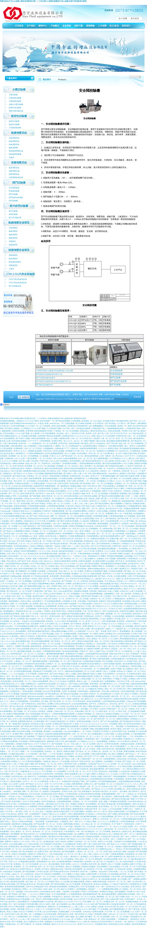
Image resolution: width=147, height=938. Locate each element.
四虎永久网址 (26, 601)
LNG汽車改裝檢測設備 (18, 283)
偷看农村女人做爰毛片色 (122, 831)
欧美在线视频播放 (45, 806)
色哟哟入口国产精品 (128, 473)
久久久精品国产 (32, 754)
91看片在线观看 (26, 606)
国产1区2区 (39, 569)
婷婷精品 (34, 644)
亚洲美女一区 (50, 751)
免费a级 (102, 716)
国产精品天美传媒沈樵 (121, 799)
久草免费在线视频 (65, 478)
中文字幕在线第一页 (88, 669)
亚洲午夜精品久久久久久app (59, 919)
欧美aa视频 (92, 496)
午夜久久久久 (55, 456)
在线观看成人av (131, 854)
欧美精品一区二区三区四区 (86, 842)
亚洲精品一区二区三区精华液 (126, 483)
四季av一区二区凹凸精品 (32, 889)
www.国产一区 (6, 826)
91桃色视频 (74, 609)
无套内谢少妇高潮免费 (73, 869)
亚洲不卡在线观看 (69, 691)
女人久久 (43, 864)
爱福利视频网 (102, 524)
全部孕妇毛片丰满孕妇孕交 (43, 774)
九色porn (136, 619)
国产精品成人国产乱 (8, 619)
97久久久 (77, 902)
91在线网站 (24, 741)
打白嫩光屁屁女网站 (17, 754)
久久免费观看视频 (74, 894)
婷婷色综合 (137, 468)
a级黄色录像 (108, 529)
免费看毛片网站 (45, 626)
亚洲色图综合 (141, 744)
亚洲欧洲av (9, 458)
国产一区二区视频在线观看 (64, 766)
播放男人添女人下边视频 (106, 671)
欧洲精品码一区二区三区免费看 (45, 443)
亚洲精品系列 (74, 887)
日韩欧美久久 (103, 704)
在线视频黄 (61, 771)
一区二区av (138, 551)
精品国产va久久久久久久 (105, 579)
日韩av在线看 (33, 844)
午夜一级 (119, 594)
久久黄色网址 (13, 636)
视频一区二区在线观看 (28, 491)
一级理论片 (9, 646)
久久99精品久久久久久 (86, 741)
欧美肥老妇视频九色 (33, 706)
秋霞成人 (115, 649)
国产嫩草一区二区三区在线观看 (97, 917)
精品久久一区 (17, 874)
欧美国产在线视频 (63, 574)
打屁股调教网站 (93, 536)
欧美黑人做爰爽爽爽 (13, 509)
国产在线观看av (62, 461)
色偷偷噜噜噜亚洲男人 (116, 428)
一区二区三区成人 (62, 857)
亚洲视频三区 (122, 486)
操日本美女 (85, 546)
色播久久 (89, 839)
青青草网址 (107, 679)
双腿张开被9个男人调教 (76, 509)
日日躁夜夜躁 (43, 781)
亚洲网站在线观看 (103, 696)
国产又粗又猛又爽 (18, 859)
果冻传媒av (20, 559)
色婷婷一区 (122, 426)
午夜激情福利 (89, 739)
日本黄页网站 (92, 892)
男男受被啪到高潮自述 (129, 639)
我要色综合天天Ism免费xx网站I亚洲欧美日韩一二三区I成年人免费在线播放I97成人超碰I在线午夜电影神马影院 (43, 1)
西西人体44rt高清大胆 (70, 679)
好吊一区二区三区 (85, 458)
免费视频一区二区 (113, 614)
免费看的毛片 (31, 684)
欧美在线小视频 (120, 852)
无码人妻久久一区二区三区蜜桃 (71, 571)
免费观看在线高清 (54, 534)
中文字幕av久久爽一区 (98, 857)
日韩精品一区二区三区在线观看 (85, 801)
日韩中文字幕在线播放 (137, 576)
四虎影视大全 (50, 769)
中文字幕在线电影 (79, 569)
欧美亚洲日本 (133, 564)
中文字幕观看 (31, 674)
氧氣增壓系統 (14, 144)
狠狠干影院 (21, 501)
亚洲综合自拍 (43, 516)
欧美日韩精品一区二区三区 (109, 806)
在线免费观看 (72, 709)
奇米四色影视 (92, 601)
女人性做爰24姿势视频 (28, 436)
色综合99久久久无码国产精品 (126, 661)
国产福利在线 (55, 852)
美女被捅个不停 (37, 624)
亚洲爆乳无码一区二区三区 (114, 902)
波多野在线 (84, 491)
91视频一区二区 (51, 726)
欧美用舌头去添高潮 (46, 491)
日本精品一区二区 (85, 719)
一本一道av (112, 826)
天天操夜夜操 (6, 476)
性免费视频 (42, 776)
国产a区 (17, 739)
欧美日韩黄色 (6, 746)
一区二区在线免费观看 (35, 751)
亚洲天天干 (95, 476)
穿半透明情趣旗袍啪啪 (107, 781)
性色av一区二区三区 (39, 566)
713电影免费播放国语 (35, 453)
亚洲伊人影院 (12, 569)
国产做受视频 (35, 496)
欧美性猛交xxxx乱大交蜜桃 (120, 924)
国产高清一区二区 (122, 816)
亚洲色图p (59, 774)
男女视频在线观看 (116, 446)
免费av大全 (88, 784)
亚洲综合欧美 (87, 884)
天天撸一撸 (90, 606)
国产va (93, 443)
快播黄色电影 (95, 691)
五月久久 (4, 704)
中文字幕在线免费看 (58, 481)
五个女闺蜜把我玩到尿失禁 (47, 834)
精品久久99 (141, 574)
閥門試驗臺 (19, 182)
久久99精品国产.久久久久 (84, 631)
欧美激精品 (80, 796)
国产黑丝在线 (8, 819)
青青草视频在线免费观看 (69, 726)
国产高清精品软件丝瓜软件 (130, 721)
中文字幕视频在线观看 (12, 879)
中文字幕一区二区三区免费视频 (117, 912)
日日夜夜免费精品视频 (23, 671)
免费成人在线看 (97, 907)
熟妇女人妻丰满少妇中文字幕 (110, 509)
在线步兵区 (35, 919)
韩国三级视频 (51, 829)
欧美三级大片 (113, 631)
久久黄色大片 (36, 779)
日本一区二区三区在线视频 (136, 498)
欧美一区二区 (124, 859)
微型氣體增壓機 (15, 154)
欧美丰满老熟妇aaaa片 (65, 746)
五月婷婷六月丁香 (7, 574)
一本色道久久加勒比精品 (101, 799)
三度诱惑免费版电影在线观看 (89, 463)
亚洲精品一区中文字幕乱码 (119, 741)
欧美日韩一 (84, 872)
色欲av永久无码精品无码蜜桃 (108, 714)
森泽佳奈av (137, 614)
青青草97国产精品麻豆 (90, 596)
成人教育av (51, 471)
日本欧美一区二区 (53, 549)
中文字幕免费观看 (48, 433)
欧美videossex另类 (132, 579)
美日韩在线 (61, 709)
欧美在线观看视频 (72, 816)
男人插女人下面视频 (44, 811)
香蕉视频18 (87, 791)
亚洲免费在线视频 (69, 463)
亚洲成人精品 (54, 566)
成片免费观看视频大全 (119, 909)
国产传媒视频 (29, 736)
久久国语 (99, 711)
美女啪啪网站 (21, 631)
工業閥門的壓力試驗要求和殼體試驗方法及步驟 (54, 371)
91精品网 (95, 681)
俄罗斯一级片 (23, 814)
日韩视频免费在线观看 (52, 651)
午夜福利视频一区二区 (57, 661)
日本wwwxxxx (27, 679)
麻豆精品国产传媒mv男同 (55, 629)
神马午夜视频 (29, 488)
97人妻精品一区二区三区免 (11, 579)
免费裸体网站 (35, 529)
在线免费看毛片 (21, 549)
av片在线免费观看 (7, 438)
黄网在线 (121, 511)
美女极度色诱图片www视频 (103, 561)
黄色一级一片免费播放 (33, 914)
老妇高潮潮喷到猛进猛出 (132, 664)
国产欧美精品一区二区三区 (46, 764)
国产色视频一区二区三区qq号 (25, 711)
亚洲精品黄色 (14, 847)
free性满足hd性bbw (136, 801)
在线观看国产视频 (100, 571)
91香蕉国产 (135, 654)
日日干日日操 (89, 551)
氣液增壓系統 (14, 168)
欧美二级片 (13, 481)
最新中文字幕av (136, 864)
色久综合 (12, 541)
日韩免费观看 (45, 441)
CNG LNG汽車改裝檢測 (21, 274)
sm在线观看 (75, 892)
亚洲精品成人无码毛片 (93, 616)
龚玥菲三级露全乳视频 (66, 751)
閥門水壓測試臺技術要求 (45, 378)
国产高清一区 (36, 791)
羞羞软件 (102, 601)
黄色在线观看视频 (50, 478)
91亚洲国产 (57, 463)
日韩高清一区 (93, 694)
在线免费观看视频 (64, 801)
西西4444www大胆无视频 (31, 739)
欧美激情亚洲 (105, 694)
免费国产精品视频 (22, 646)
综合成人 (75, 466)
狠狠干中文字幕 (137, 799)
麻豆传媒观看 (8, 716)
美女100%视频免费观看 (40, 641)
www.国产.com (129, 729)
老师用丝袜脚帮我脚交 (89, 448)
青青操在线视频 (20, 506)
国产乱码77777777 (92, 756)
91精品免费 (64, 689)
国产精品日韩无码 (77, 606)
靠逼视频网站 (68, 534)
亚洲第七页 (96, 751)
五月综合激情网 (115, 809)
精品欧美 (26, 724)
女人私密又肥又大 (136, 549)
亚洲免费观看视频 (30, 719)
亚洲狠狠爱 (18, 448)
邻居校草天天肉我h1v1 (102, 731)
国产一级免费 (128, 756)
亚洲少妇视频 (102, 511)
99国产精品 (142, 706)
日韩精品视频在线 (118, 659)
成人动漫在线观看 (126, 862)
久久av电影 (134, 529)
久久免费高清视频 (37, 483)
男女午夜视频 (32, 759)
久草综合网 (102, 874)
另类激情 (14, 852)
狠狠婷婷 (26, 576)
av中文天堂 (5, 859)
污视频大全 (104, 478)
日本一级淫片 (36, 899)
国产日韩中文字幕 (62, 659)
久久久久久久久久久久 (37, 556)
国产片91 (77, 791)
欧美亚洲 (83, 619)
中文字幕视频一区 (49, 771)
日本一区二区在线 (66, 531)
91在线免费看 (43, 481)
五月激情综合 (127, 651)
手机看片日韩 (127, 431)
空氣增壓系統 (14, 138)
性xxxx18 (108, 907)
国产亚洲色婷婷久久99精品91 (108, 544)
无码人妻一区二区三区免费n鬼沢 (101, 453)
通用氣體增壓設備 (16, 151)
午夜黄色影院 (132, 559)
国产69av (129, 481)
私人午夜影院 (34, 917)
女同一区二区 (68, 586)
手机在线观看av (109, 486)
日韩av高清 (135, 601)
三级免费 (65, 892)
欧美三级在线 (89, 498)
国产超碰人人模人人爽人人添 (75, 473)
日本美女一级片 (108, 839)
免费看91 (142, 511)
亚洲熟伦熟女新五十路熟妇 (21, 468)
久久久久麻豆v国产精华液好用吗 (97, 904)
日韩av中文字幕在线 (43, 874)
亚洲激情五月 (44, 819)
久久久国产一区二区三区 (130, 714)
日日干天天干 (129, 456)
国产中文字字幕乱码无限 (101, 546)
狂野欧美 (99, 551)
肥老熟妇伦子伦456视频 (42, 671)
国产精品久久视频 (94, 674)
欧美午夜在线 (18, 466)
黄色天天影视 (138, 804)
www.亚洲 (50, 493)
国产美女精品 (110, 423)
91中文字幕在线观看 (17, 907)
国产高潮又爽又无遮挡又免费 (128, 476)
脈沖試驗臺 (13, 211)
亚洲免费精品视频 (100, 516)
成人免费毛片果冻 (41, 852)
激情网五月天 (124, 569)
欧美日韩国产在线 (119, 731)
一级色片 (13, 821)
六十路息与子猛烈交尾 (134, 466)
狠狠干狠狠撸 (89, 441)
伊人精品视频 (49, 466)
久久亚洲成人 (40, 654)
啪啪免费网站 (26, 629)
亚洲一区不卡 (6, 734)
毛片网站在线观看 (110, 859)
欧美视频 (126, 601)
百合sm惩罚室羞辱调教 (51, 691)
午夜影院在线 (38, 468)
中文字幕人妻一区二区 (76, 771)
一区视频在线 (122, 919)
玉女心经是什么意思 (17, 784)
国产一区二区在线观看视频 (125, 786)
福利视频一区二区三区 (105, 847)
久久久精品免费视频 (105, 816)
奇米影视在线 (131, 659)
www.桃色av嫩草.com (18, 844)
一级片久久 (13, 919)
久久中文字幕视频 (12, 694)
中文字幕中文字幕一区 (121, 596)
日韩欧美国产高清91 (8, 589)
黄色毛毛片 (107, 574)
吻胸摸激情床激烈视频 (53, 473)
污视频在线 (88, 636)
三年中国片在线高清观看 (46, 756)
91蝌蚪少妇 (127, 809)
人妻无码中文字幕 (77, 433)
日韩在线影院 (126, 614)
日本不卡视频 (65, 699)
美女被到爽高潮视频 (88, 816)
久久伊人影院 (22, 478)
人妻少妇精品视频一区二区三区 (61, 854)
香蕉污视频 (81, 674)
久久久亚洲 (27, 774)
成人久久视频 (52, 438)
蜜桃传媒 (66, 524)
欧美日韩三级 (94, 864)
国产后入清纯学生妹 (55, 564)
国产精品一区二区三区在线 (135, 571)
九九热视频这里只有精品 (73, 844)
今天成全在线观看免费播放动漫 (12, 516)
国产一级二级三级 (14, 676)
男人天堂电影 (105, 596)
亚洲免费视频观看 (16, 699)
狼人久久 (97, 811)
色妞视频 (75, 694)
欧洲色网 (84, 726)
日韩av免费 (113, 872)
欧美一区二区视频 (10, 526)
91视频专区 (59, 498)
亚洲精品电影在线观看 (92, 661)
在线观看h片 (142, 473)
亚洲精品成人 (15, 691)
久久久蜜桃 (66, 874)
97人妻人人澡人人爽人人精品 (86, 854)
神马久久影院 (44, 904)
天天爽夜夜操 (135, 451)
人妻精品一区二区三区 (23, 661)
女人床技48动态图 (136, 433)
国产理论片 (106, 649)
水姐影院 (70, 629)
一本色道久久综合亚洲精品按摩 (32, 621)
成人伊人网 (4, 882)
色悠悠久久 (103, 446)
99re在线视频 (69, 649)
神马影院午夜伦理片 (101, 791)
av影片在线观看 (136, 591)
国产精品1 (115, 584)
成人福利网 (109, 461)
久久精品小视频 (90, 821)
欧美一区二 (100, 519)
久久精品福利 (52, 531)
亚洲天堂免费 (21, 696)
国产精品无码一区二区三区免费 (19, 591)
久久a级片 (79, 551)
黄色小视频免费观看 (135, 689)
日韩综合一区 (105, 471)
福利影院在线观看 (17, 882)
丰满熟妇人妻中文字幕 (137, 679)
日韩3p (26, 498)
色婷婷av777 (102, 826)
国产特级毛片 (134, 791)
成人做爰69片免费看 (92, 649)
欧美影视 (121, 621)
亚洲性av (88, 571)
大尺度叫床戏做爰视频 (131, 849)
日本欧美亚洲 (57, 831)
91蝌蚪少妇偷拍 (124, 554)
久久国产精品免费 (93, 796)
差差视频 (25, 649)
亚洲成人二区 (78, 824)
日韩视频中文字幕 (69, 601)
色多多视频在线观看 (70, 664)
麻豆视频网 (74, 514)
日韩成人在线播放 (52, 569)
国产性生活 (120, 561)
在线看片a (131, 892)
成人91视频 (122, 879)
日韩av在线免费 (114, 431)
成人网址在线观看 (76, 904)
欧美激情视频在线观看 (50, 699)
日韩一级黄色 (102, 646)
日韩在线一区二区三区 (42, 816)
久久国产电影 (67, 826)
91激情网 (37, 606)
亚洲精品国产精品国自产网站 (73, 781)
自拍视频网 (108, 761)
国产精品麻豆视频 (83, 566)
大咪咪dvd (19, 716)
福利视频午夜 (79, 478)
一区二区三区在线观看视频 (102, 531)
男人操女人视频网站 (116, 754)
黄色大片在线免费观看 (19, 701)
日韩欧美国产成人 (99, 428)
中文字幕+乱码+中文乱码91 (69, 666)
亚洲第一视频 (31, 559)
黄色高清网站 (65, 576)
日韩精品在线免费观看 (19, 749)
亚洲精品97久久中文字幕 (44, 839)
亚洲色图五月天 (136, 917)
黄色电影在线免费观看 (58, 887)
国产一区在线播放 (103, 739)
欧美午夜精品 (58, 794)
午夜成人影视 (43, 423)
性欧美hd (3, 884)
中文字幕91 (94, 709)
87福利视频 (76, 421)
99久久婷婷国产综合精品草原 (83, 847)
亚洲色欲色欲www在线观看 (39, 519)
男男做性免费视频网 (115, 556)
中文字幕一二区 (23, 644)
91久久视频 (128, 463)
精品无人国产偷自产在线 (85, 506)
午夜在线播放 (79, 534)
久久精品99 (84, 521)
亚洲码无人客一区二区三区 (35, 659)
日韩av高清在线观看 (48, 614)
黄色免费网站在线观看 (83, 516)
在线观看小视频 (87, 729)
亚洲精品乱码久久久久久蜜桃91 (55, 529)
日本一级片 (100, 887)
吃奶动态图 (74, 483)
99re (8, 561)
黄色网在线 (64, 879)
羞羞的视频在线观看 (85, 676)
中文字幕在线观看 (85, 604)
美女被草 (113, 554)
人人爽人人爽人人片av (81, 907)
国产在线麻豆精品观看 (114, 466)
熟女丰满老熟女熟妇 (30, 879)
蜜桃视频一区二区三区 (106, 897)
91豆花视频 (38, 473)
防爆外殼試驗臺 (15, 108)
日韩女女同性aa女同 (63, 704)
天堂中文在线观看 (60, 626)
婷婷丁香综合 (49, 686)
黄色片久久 (66, 556)
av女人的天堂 (79, 899)
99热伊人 (137, 624)
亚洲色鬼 (84, 581)
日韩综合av (25, 729)
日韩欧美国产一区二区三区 (48, 559)
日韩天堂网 (115, 877)
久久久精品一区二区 (34, 426)
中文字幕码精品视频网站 (32, 761)
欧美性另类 (63, 443)
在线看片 (10, 549)
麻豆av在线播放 (30, 574)
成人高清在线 (89, 869)
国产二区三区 (14, 493)
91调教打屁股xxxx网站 (127, 644)
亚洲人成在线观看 (108, 919)
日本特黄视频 (37, 731)
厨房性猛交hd (63, 914)
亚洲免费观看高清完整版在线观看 (113, 564)
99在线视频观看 (120, 776)
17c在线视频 (65, 761)
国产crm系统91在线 (111, 611)
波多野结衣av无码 (50, 646)
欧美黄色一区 (107, 726)
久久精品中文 (10, 829)
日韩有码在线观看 (112, 744)
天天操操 (118, 761)
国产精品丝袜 (49, 574)
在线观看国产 (35, 814)
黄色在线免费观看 (114, 601)
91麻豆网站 (79, 711)
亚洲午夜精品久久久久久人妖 (94, 626)
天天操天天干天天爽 (128, 706)
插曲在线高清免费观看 (79, 659)
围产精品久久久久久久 (35, 784)
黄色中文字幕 (132, 749)
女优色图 (97, 636)
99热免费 (84, 776)
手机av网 (73, 544)
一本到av (117, 849)
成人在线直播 (101, 656)
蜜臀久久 (96, 819)
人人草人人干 (98, 736)
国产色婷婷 (13, 894)
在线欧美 (125, 524)
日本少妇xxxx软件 (31, 892)
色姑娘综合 (101, 443)
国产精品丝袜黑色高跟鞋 (53, 736)
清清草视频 (4, 774)
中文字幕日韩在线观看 (88, 549)
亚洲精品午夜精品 (107, 892)
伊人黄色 (47, 779)
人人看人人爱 (53, 669)
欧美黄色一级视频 (45, 711)
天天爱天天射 (124, 774)
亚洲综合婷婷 (55, 616)
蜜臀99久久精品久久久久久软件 (17, 842)
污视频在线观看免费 (131, 509)
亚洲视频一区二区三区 (18, 456)
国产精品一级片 (51, 591)
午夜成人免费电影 (36, 546)
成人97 (69, 776)
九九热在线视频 (118, 616)
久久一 (136, 471)
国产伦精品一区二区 (56, 599)
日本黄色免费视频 (35, 639)
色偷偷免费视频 (117, 854)
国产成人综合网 (36, 686)
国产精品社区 (21, 639)
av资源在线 (29, 874)
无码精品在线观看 (92, 836)
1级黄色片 (32, 854)
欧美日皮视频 (59, 451)
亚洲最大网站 (57, 441)
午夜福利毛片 (57, 897)
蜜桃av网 (10, 789)
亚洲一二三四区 (132, 496)
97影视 (138, 541)
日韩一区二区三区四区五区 (82, 438)
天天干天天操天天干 (42, 744)
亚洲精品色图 (46, 794)
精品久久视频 (12, 912)
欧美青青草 (75, 872)
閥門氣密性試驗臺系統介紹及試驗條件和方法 (53, 381)
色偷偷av (100, 559)
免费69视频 (67, 824)
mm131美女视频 (49, 914)
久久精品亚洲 (124, 771)
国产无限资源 (21, 519)
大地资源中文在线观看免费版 (125, 842)
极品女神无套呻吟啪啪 (54, 468)
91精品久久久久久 (103, 606)
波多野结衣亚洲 (94, 726)
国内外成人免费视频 (90, 686)
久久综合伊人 (86, 819)
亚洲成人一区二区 (111, 676)
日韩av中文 (28, 839)
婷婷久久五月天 (96, 666)
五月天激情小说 (51, 624)
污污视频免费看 (103, 669)
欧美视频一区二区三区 (34, 466)
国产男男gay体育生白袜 (59, 872)
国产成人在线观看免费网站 (76, 511)
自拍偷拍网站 (57, 731)
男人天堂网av (77, 919)
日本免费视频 (33, 456)
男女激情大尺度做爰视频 (86, 646)
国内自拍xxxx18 (104, 834)
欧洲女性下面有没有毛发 (81, 761)
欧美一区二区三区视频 (51, 847)
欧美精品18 (17, 889)
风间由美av (84, 431)
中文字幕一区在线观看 (104, 869)
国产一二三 (68, 736)
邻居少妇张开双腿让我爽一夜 (50, 719)
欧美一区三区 (109, 711)
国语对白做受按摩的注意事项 (66, 561)
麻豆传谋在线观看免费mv (112, 463)
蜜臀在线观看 (82, 849)
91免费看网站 (70, 676)
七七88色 (61, 706)
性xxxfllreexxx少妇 (42, 849)
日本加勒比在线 (57, 676)
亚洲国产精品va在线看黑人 (24, 756)
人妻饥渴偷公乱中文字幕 (54, 804)
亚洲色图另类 (82, 426)
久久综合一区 (6, 709)
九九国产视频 (108, 734)
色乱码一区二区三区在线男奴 (134, 546)
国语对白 (75, 448)
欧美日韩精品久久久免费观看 (37, 789)
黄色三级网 (65, 847)
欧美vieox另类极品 (101, 884)
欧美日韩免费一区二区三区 (11, 849)
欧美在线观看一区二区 (22, 681)
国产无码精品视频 (135, 844)
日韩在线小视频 (75, 589)
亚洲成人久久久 (48, 859)
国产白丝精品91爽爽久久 (37, 656)
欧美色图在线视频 (19, 441)
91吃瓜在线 (62, 877)
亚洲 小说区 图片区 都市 (92, 486)
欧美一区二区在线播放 (27, 481)
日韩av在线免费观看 (40, 681)
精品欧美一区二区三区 (92, 624)
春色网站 (47, 731)
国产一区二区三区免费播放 (103, 483)
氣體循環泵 (13, 245)
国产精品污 (46, 714)
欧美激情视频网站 (124, 804)
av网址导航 (75, 789)
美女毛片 (30, 501)
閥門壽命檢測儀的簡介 (45, 385)
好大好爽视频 (129, 516)
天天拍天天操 (51, 483)
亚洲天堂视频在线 (48, 801)
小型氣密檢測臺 (15, 128)
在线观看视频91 (11, 836)
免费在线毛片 (89, 656)
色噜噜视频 (9, 744)
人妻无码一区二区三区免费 (112, 751)
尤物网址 (94, 872)
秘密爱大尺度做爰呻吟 (52, 791)
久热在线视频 (23, 496)
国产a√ (105, 811)
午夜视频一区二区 (8, 501)
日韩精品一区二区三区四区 (38, 476)
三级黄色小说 (121, 839)
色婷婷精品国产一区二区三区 (22, 654)
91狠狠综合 (37, 857)
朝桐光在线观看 (123, 719)
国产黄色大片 (96, 611)
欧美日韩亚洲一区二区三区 (52, 496)
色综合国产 (103, 872)
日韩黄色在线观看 (61, 526)
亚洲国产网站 (18, 734)
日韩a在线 (82, 488)
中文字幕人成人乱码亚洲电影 (46, 912)
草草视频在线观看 (42, 501)
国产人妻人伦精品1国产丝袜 (94, 844)
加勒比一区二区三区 (48, 509)
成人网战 (45, 701)
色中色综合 (112, 644)
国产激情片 (132, 423)
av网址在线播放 (18, 463)
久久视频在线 (131, 531)
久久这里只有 (118, 574)
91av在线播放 (114, 867)
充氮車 (11, 157)
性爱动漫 (93, 591)
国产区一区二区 (124, 704)
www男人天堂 (57, 649)
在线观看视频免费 (127, 541)
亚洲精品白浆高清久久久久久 (79, 877)
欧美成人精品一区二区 (124, 461)
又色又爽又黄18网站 (42, 679)
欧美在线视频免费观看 (54, 453)
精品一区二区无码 (102, 641)
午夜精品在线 (117, 834)
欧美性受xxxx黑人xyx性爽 (41, 724)
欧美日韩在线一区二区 (83, 736)
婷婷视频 (8, 498)
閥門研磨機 (115, 385)
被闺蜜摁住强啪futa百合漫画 (34, 471)
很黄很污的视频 (140, 463)
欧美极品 (84, 857)
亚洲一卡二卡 (126, 619)
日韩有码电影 (82, 691)
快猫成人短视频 (50, 666)
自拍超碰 (131, 852)
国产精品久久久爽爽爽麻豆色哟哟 (16, 531)
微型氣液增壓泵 (15, 262)
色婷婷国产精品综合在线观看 (49, 436)
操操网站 (125, 864)
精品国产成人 (121, 629)
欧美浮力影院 (116, 729)
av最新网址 (82, 764)
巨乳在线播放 (8, 433)
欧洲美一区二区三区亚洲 (121, 764)
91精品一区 (106, 501)
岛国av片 (19, 574)
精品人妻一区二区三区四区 (85, 749)
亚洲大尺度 (59, 741)
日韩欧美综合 (131, 621)
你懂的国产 (49, 546)
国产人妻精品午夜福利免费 (72, 616)
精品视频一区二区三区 (68, 554)
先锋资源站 (37, 581)
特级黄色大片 (129, 739)
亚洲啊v (50, 704)
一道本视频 (83, 709)
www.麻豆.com (64, 609)
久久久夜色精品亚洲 (30, 554)
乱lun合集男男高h (66, 591)
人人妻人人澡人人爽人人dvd (82, 504)
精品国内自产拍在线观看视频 (59, 636)
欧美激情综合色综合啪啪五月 (90, 664)
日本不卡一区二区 (29, 781)
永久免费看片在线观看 (37, 571)
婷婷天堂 (57, 826)
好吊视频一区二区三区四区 (110, 686)
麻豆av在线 (101, 441)
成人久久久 (68, 441)
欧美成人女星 (5, 441)
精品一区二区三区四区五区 (115, 689)
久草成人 (63, 619)
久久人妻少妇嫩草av (87, 559)
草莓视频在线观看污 (69, 549)
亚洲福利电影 (22, 917)
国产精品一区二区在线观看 (121, 478)
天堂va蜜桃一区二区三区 (92, 902)
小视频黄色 (62, 536)
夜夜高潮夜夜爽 (35, 478)
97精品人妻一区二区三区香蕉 (76, 501)
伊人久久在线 (69, 564)
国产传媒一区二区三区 (35, 882)
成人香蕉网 (34, 604)
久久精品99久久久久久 (122, 784)
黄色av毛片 (34, 649)
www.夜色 (134, 524)
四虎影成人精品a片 (51, 761)
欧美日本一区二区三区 (117, 882)
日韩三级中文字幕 (14, 554)
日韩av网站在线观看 (59, 819)
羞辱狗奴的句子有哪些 (97, 556)
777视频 (116, 679)
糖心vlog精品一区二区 (35, 619)
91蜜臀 (73, 799)
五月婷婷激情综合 (132, 726)
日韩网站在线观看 (40, 836)
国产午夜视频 (17, 922)
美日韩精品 (60, 867)
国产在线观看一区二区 (61, 744)
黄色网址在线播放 (88, 867)
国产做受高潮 (91, 834)
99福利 (72, 526)
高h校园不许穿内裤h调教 (28, 904)
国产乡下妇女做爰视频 (110, 721)
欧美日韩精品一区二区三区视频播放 (65, 594)
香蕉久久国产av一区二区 (43, 514)
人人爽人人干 (20, 819)
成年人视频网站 (16, 521)
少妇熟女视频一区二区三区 (91, 679)
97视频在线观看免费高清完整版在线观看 (16, 816)
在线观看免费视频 (7, 421)
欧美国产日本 (43, 689)
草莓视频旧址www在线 (84, 526)
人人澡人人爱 (24, 919)
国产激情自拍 (111, 519)
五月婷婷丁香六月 (113, 651)
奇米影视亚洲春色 (21, 546)
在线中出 (29, 887)
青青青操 (29, 431)
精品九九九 (48, 561)
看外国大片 (75, 857)
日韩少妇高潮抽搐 (36, 746)
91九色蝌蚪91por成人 (104, 849)
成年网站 (85, 666)
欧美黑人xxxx (63, 606)
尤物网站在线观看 (35, 451)
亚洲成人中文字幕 (46, 826)
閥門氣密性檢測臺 (118, 381)
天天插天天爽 (136, 634)
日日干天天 (71, 779)
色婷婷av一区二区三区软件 (101, 599)
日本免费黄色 (34, 701)
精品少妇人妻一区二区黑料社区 (38, 463)
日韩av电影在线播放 (99, 754)
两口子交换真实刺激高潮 (55, 721)
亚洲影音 (81, 804)
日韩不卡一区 (136, 836)
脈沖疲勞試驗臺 (19, 205)
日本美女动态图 (42, 872)
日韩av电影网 (18, 826)
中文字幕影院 (26, 857)
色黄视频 (37, 691)
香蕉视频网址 (125, 631)
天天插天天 (4, 781)
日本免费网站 (28, 666)
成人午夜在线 (62, 589)
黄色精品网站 (6, 681)
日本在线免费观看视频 (19, 524)
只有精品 (104, 836)
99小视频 (115, 706)
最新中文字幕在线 (27, 636)
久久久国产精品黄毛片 (28, 526)
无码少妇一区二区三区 (117, 914)
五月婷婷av (90, 814)
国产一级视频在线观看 (137, 879)
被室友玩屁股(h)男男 (61, 811)
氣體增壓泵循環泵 (19, 222)
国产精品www (78, 836)
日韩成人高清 (10, 596)
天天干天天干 (33, 441)
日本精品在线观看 (83, 428)
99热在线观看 (96, 574)
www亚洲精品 (45, 892)
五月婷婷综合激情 (12, 629)
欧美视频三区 (120, 789)
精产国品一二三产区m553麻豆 (52, 754)
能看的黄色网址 (6, 451)
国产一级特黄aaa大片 (130, 536)
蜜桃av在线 (61, 509)
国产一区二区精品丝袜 (52, 581)
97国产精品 (44, 461)
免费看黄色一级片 (97, 521)
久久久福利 (113, 639)
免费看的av (60, 584)
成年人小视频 (70, 674)
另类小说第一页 (56, 786)
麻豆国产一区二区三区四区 (45, 877)
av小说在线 (14, 621)
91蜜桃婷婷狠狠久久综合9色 (42, 902)
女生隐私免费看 (7, 483)
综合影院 (128, 594)
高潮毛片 (92, 511)
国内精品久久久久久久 (102, 706)
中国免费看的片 (28, 796)
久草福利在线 (140, 862)
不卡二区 (12, 624)
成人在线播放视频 (95, 734)
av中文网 (83, 496)
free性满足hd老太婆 (77, 471)
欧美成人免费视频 (43, 924)
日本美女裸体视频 (17, 426)
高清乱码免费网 (18, 431)
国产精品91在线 (19, 476)
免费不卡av (4, 869)
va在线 (97, 526)
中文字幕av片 (15, 704)
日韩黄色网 (127, 514)
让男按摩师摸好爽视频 (56, 506)
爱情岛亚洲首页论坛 (98, 431)
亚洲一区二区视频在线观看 (66, 634)
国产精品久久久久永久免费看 (87, 586)
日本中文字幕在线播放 (31, 801)
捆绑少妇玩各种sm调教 (21, 731)
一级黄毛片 (138, 809)
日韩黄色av (71, 426)
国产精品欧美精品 (67, 796)
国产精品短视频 (6, 506)
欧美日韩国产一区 (47, 421)
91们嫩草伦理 (31, 689)
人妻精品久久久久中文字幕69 (27, 421)
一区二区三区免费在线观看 (17, 669)
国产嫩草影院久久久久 (109, 684)
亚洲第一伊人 (133, 826)
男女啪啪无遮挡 (122, 421)
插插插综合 (7, 473)
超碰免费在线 (138, 766)
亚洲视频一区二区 (63, 466)
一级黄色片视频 (83, 799)
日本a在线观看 (111, 426)
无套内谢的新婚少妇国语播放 (121, 641)
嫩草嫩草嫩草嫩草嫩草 (56, 654)
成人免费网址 (79, 834)
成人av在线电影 (118, 534)
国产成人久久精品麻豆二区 (107, 862)
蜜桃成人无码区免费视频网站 (25, 551)
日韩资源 (41, 829)
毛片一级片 (13, 904)
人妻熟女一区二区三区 (85, 852)
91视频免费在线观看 (27, 862)
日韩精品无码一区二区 (105, 506)
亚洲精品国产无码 (41, 887)
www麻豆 (7, 791)
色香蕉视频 (113, 771)
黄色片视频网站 (116, 504)
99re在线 (53, 609)
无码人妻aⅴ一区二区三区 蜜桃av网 (89, 859)
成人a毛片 (57, 524)
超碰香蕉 (76, 699)
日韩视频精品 (48, 448)
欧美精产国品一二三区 (125, 736)
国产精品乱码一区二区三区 (31, 594)
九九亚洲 (76, 776)
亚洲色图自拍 (45, 649)
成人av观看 (140, 729)
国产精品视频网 (140, 701)
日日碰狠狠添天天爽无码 (41, 511)
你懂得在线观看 (85, 561)
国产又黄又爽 (59, 806)
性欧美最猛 (20, 789)
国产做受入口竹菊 (40, 599)
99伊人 (60, 764)
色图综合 (46, 676)
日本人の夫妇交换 (88, 826)
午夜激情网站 (119, 779)
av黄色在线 (115, 691)
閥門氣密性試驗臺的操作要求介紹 (49, 374)
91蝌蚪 (69, 584)
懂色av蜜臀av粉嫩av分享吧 (62, 631)
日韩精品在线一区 (12, 924)
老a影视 (77, 826)
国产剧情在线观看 (45, 526)
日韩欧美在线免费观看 (135, 488)
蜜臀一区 (26, 791)
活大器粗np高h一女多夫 (49, 879)
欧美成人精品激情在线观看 (63, 551)
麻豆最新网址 (139, 438)
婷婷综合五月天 (138, 596)
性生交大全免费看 (57, 917)
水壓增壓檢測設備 (16, 177)
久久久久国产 (19, 609)
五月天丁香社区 (75, 626)
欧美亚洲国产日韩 (38, 589)
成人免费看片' (50, 709)
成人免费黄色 (97, 761)
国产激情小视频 (140, 481)
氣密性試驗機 (14, 124)
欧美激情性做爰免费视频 (15, 887)
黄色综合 (67, 897)
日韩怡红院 (116, 546)
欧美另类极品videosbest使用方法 (23, 423)
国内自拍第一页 (110, 829)
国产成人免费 (24, 461)
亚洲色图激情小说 (43, 862)
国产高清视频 (74, 819)
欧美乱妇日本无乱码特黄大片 (103, 922)
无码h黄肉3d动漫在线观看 (34, 664)
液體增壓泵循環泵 (19, 250)
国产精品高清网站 (102, 504)
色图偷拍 (48, 922)
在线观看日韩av (101, 924)
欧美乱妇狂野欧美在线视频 (90, 794)
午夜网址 (47, 611)
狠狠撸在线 (116, 501)
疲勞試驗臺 (13, 214)
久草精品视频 (52, 571)
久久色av (80, 564)
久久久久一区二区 (26, 544)
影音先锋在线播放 (71, 496)
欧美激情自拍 (130, 574)
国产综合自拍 (73, 619)
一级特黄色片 (134, 919)
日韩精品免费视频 (25, 821)
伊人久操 (133, 829)
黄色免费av (139, 736)
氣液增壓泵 (13, 259)
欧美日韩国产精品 (59, 611)
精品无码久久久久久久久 (136, 857)
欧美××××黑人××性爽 (15, 764)
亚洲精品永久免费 (138, 771)
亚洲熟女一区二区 (53, 664)
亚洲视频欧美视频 (37, 769)
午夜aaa (129, 701)
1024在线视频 (113, 586)
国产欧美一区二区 (83, 751)
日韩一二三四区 (73, 546)
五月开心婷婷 (31, 634)
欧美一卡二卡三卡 (133, 897)
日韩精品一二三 (6, 674)
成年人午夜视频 (23, 589)
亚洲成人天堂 (134, 709)
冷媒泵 (11, 269)
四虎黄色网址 (131, 511)
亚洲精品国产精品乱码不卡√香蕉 (131, 716)
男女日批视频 (107, 661)
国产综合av (130, 754)
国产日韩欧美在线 (74, 661)
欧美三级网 (56, 892)
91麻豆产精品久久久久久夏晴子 (54, 814)
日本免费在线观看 (43, 488)
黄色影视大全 (49, 746)
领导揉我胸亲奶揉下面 (92, 894)
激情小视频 (29, 764)
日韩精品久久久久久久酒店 (132, 544)
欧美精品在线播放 (96, 581)
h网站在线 (102, 591)
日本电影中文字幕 (53, 909)
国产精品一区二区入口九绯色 (84, 897)
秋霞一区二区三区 (136, 486)
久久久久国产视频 (22, 433)
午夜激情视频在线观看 (37, 506)
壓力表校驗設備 (15, 286)
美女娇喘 (35, 461)
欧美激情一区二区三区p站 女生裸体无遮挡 (98, 421)
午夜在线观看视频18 (11, 686)
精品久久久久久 (129, 589)
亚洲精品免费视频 (139, 704)
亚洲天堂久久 (94, 501)
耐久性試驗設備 (15, 217)
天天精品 (33, 897)
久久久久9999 (73, 491)
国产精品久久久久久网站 (49, 539)
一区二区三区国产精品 (104, 852)
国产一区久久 (129, 834)
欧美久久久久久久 (93, 621)
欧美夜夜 (79, 756)
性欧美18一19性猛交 (122, 491)
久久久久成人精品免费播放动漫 (17, 641)
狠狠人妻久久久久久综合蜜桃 (103, 436)
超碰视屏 (79, 649)
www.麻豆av (114, 473)
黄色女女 (85, 879)
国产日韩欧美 (76, 624)
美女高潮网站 (102, 867)
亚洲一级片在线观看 (59, 904)
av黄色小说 (140, 739)
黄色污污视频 (74, 596)
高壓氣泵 (12, 241)
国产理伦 (4, 706)
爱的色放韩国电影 (92, 456)
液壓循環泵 (13, 265)
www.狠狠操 (62, 614)
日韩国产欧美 (43, 674)
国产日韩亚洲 (127, 686)
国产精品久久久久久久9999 (103, 789)
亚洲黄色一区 (48, 498)
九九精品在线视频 (122, 734)
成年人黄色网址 (86, 466)
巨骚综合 (127, 504)
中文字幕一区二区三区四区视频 (17, 504)
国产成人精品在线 (16, 706)
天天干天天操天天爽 (9, 584)
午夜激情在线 (12, 544)
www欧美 (103, 586)
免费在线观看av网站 (122, 796)
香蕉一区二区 (26, 614)
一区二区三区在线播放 (126, 526)
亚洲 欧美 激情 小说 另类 (13, 534)
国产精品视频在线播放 (77, 614)
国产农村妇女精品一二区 (13, 529)
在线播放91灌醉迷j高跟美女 (111, 589)
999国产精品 (57, 586)
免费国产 (70, 842)
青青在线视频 (15, 781)
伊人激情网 (35, 433)
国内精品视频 (123, 814)
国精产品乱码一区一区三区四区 (17, 566)
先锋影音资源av (57, 501)
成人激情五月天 (87, 699)
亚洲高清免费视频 (61, 514)
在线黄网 (80, 481)
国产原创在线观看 (137, 814)
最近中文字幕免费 (14, 786)
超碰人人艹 (110, 629)
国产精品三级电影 (12, 428)
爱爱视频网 (39, 666)
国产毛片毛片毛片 (12, 771)
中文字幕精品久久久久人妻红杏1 (122, 458)
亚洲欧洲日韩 (41, 636)
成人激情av (21, 759)
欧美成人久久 (122, 581)
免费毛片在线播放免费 (138, 581)
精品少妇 (81, 544)
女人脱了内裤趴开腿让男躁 (126, 453)
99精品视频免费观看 (56, 776)
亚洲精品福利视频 (49, 706)
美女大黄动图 (16, 471)
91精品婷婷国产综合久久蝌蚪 (113, 488)
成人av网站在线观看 (84, 423)
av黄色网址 (141, 446)
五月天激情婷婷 (31, 826)
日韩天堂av (47, 451)
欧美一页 (142, 847)
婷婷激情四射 (27, 486)
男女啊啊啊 (15, 834)
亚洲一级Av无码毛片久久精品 (81, 914)
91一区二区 (110, 736)
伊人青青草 (71, 721)
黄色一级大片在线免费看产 (35, 534)
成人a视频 (80, 917)
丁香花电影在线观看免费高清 (73, 644)
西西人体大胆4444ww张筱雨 (129, 724)
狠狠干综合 (101, 651)
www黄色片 (50, 696)
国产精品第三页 (70, 488)
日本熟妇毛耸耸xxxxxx (54, 749)
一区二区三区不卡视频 (16, 751)
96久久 (40, 574)
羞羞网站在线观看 (81, 591)
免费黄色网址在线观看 (126, 894)
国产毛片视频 (43, 786)
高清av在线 (122, 759)
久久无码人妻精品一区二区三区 (132, 586)
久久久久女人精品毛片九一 (54, 639)
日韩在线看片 (101, 644)
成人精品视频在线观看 (108, 879)
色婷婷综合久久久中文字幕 (35, 521)
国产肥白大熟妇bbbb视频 (100, 659)
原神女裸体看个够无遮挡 (79, 443)
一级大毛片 (44, 616)
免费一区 (102, 468)
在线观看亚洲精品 (90, 446)
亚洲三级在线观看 (59, 426)
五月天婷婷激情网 (59, 894)
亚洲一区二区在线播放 (65, 859)
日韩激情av (9, 559)
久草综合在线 (75, 696)
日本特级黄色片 (58, 579)
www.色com (54, 423)
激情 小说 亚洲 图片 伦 (136, 882)
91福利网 (21, 619)
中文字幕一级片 (68, 428)
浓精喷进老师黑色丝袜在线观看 (126, 699)
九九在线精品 (19, 674)
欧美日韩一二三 (25, 443)
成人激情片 (37, 651)
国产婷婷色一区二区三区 (61, 641)
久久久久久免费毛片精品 (109, 448)
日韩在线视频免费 (127, 821)
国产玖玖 (93, 704)
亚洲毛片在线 (67, 791)
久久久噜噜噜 (64, 624)
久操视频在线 (120, 506)
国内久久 (113, 766)
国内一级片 (91, 544)
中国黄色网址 (38, 591)
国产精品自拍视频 (63, 421)
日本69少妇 (16, 486)
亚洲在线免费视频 (93, 701)
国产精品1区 (65, 694)
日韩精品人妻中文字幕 (69, 669)
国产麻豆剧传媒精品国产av (93, 461)
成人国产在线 (31, 516)
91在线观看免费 (112, 521)
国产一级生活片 (76, 821)
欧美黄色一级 (90, 862)
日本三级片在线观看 (50, 739)
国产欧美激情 (85, 483)
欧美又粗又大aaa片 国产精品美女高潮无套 (51, 544)
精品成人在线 (37, 561)
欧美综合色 (27, 676)
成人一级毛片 (130, 446)
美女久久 (29, 909)
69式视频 (141, 779)
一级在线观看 (39, 821)
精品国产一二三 (94, 889)
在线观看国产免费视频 (118, 493)
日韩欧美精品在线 (7, 684)
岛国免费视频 (102, 741)
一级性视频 (119, 726)
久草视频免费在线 (134, 506)
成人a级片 (36, 676)
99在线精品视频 (131, 604)
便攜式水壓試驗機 (16, 104)
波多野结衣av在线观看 (47, 684)
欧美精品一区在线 (30, 579)
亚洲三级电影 (22, 829)
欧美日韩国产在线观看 (68, 604)
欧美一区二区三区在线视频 (97, 493)
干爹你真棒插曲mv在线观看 (89, 554)
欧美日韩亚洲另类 (28, 493)
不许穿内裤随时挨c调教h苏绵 (27, 626)
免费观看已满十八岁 (114, 514)
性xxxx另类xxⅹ (36, 498)
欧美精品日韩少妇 (124, 468)
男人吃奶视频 (127, 626)
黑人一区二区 (6, 466)
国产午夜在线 (134, 909)
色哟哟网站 (56, 874)
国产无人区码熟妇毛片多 (76, 806)
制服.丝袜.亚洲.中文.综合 (120, 654)
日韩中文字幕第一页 (11, 606)
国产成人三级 (103, 433)
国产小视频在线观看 (37, 549)
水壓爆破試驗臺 (15, 101)
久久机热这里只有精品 (124, 869)
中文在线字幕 (58, 922)
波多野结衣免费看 (127, 611)
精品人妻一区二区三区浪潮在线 (98, 824)
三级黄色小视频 (95, 776)
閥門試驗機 (115, 377)
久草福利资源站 (71, 794)
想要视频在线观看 (66, 834)
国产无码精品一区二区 (69, 559)
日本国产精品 (124, 684)
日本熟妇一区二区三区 (85, 746)
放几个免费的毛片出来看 (22, 599)
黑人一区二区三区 (104, 534)
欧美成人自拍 (107, 786)
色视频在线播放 (132, 902)
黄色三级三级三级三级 (49, 604)
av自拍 (27, 716)
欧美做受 (24, 539)
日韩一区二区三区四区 (33, 448)
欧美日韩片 (41, 704)
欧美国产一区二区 (108, 526)
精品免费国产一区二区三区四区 (39, 458)
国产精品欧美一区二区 (9, 536)
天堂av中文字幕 (6, 864)
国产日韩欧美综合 (29, 704)
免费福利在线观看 (98, 539)
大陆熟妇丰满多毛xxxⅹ (21, 511)
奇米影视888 (131, 561)
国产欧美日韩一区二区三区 (105, 719)
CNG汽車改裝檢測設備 (18, 279)
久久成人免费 (112, 569)
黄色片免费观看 (57, 849)
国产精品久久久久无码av (24, 473)
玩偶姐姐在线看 (138, 504)
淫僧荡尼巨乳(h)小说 (23, 611)
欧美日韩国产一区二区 (18, 556)
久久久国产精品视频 (46, 634)
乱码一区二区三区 (97, 514)
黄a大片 (100, 744)
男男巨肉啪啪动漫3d (38, 741)
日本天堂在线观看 (87, 887)
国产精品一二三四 (36, 709)
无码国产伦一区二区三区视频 (77, 599)
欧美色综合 (103, 771)
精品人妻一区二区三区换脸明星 (131, 443)
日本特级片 (21, 799)
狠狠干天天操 (107, 491)
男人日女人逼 (82, 529)
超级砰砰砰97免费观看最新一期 (46, 486)
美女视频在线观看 (54, 556)
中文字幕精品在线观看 (40, 576)
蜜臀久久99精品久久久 (100, 774)
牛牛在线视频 (102, 909)
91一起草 (72, 529)
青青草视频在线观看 (51, 899)
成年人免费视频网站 (108, 681)
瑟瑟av (2, 549)
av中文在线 (79, 629)
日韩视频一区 (89, 714)
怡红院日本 (123, 451)
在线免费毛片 (115, 524)
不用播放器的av (119, 599)
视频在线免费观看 (14, 679)
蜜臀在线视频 (129, 751)
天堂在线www (82, 779)
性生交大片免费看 (26, 912)
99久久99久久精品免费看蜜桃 (65, 458)
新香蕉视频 (130, 534)
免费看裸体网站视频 (110, 889)
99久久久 (34, 616)
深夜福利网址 (93, 619)
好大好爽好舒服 (112, 539)
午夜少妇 (137, 686)
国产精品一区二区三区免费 (50, 644)
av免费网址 (33, 539)
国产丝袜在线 (114, 836)
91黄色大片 (84, 651)
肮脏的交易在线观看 (84, 766)
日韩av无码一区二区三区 (64, 711)
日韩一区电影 (62, 471)
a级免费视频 (120, 749)
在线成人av (132, 794)
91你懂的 (121, 566)
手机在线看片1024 (71, 786)
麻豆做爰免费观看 (97, 769)
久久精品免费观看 (29, 786)
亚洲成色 (61, 829)
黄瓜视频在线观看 (77, 882)
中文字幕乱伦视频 (125, 766)
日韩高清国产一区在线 (134, 899)
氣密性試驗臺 (19, 116)
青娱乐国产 (107, 776)
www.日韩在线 (137, 764)
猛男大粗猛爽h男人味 (73, 774)
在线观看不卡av (37, 716)
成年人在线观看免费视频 (62, 862)
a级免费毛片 (21, 453)
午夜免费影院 (69, 831)
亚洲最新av (101, 481)
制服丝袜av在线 (56, 869)
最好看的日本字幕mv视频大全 (60, 836)
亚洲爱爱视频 (69, 519)
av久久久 (76, 864)
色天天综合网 (34, 794)
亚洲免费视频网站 (109, 794)
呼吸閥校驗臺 (116, 374)
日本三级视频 (110, 559)
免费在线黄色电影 (100, 882)
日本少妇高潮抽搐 (68, 566)
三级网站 (135, 796)
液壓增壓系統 (14, 174)
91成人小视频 (113, 591)
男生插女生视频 (43, 884)
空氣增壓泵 (13, 228)
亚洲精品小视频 (79, 493)
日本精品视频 (5, 731)
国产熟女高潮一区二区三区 (72, 456)
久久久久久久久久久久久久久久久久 (94, 724)
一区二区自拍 (90, 481)
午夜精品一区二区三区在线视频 (66, 431)
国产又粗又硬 (112, 443)
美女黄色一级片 (63, 433)
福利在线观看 (34, 524)
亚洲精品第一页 (62, 696)
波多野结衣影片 (38, 596)
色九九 (52, 461)
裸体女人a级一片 (84, 681)
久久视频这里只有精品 (95, 689)
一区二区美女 (86, 731)
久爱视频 (107, 616)
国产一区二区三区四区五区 (131, 539)
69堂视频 (113, 724)
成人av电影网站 (30, 446)
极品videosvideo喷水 (36, 696)
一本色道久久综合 (79, 556)
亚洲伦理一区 (127, 471)
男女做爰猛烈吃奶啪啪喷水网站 (132, 448)
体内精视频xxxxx (26, 536)
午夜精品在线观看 (22, 483)
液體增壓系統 (19, 162)
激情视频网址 (14, 601)
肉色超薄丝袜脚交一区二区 (122, 904)
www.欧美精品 (28, 849)
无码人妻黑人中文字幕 (25, 877)
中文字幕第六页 (23, 779)
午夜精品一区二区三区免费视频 (19, 581)
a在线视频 (128, 556)
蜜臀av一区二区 (61, 446)
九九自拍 (114, 774)
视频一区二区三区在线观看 (111, 756)
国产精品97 (49, 729)
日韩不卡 (139, 824)
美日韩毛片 (40, 493)
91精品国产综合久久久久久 (99, 764)
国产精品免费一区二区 (43, 824)
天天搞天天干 (10, 809)
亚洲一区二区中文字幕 (54, 784)
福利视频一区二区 (12, 857)
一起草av (70, 829)
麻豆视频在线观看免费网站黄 (118, 441)
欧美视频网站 (139, 514)
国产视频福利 (21, 571)
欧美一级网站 (39, 536)
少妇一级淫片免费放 (82, 531)
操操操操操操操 (128, 501)
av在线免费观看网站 (80, 704)
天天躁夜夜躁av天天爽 (26, 804)
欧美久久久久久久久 (86, 924)
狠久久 (92, 651)
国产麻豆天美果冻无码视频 (68, 521)
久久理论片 (121, 423)
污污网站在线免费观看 (9, 741)
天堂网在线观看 (97, 912)
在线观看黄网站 (109, 759)
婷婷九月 (94, 879)
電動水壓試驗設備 (16, 111)
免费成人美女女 (51, 716)
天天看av (111, 481)
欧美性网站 (16, 801)
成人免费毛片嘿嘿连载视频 (14, 714)
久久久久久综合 (44, 551)
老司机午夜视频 (66, 899)
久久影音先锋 (134, 629)
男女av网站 (86, 789)
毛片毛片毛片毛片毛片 (119, 433)
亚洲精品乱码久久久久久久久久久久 (76, 436)
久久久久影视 (110, 551)
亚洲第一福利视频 (17, 909)
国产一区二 (122, 794)
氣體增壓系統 (19, 132)
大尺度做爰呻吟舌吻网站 (68, 716)
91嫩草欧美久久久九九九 (31, 771)
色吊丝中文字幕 (123, 681)
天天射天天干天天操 (64, 493)
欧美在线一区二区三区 (110, 819)
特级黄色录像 (64, 438)
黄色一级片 (11, 478)
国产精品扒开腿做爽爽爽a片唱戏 (42, 584)
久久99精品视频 (92, 478)
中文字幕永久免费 (117, 498)
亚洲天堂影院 (63, 483)
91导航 (36, 614)
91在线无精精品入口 (86, 579)
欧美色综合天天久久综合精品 (118, 887)
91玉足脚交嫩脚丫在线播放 (82, 811)
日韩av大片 (98, 604)
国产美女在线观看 (26, 852)
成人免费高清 (128, 669)
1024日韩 (33, 829)
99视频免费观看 (58, 511)
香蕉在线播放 (66, 809)
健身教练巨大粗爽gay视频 (70, 486)
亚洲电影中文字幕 (73, 451)
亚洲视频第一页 (95, 529)
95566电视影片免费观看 (59, 476)
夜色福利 (3, 556)
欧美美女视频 (131, 779)
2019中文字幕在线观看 (23, 514)
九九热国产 (142, 759)
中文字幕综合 (98, 423)
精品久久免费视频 (73, 867)
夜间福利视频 (111, 716)
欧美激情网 (54, 576)
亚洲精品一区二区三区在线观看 (26, 864)
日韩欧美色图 (91, 874)
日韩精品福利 (78, 862)
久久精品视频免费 (138, 734)
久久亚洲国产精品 (52, 882)
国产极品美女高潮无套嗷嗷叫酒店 (111, 496)
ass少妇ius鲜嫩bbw (72, 731)
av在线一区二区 (93, 488)
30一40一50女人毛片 (128, 649)
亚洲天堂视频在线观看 (112, 664)
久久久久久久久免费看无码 (108, 821)
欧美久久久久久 (20, 451)
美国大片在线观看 (19, 854)
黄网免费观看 (77, 784)
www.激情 (83, 694)
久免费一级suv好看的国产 (94, 629)
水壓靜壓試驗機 (15, 98)
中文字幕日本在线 (93, 899)
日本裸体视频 (38, 721)
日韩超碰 (47, 426)
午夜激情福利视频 (116, 516)
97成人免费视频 (44, 897)
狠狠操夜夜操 (36, 646)
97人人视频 (20, 684)
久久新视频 (44, 456)
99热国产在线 (137, 569)
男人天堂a (17, 649)
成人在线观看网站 (138, 554)
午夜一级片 (80, 831)
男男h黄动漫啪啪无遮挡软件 (39, 631)
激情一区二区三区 (77, 689)
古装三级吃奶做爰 (10, 443)
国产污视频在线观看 (32, 699)
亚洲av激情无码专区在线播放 (48, 809)
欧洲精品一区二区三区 (81, 574)
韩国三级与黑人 (102, 498)
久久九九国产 (104, 854)
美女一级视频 (70, 804)
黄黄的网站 (68, 749)
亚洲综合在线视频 (15, 736)
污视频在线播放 (56, 519)
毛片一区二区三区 (88, 451)
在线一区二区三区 (79, 734)
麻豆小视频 (87, 706)
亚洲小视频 (100, 614)
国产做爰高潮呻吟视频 (33, 586)
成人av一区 (78, 441)
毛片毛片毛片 (123, 829)
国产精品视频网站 (128, 877)
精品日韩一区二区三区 (120, 696)
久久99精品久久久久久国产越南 (33, 428)
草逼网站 (84, 864)
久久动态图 (64, 882)
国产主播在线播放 (127, 676)
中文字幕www (110, 581)
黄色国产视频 (5, 599)
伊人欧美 (113, 791)
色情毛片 (131, 922)
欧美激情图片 (46, 524)
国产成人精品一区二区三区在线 (125, 907)
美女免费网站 (91, 804)
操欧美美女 (11, 759)
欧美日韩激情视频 (26, 569)
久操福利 (79, 714)
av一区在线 (57, 824)
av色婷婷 (124, 646)
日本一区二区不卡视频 (138, 646)
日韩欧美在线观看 (74, 611)
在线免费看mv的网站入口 (11, 761)
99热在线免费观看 (38, 438)
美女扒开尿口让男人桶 (14, 914)
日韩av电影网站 (16, 446)
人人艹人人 (65, 909)
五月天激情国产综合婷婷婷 (51, 844)
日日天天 (96, 721)
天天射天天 (113, 609)
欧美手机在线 (51, 536)
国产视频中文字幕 (16, 839)
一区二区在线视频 (114, 626)
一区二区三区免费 (126, 872)
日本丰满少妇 (116, 606)
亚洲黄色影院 (48, 842)
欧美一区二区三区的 (124, 438)
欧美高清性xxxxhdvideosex (30, 766)
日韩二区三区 (38, 629)
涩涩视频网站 (31, 609)
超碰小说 (120, 579)
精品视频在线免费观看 (107, 549)
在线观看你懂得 (52, 821)
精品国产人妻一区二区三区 (104, 438)
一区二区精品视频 (67, 423)
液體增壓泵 (13, 255)
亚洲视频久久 (111, 566)
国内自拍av (92, 468)
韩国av (89, 882)
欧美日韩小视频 (16, 586)
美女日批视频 (133, 493)
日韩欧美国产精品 (133, 428)
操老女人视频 (60, 546)
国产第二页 (90, 711)
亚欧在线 (138, 611)
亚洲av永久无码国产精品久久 (22, 869)
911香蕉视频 (113, 874)
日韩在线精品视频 (128, 691)
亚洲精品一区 (57, 488)
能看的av (106, 636)
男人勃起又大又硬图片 (130, 694)
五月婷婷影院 (47, 766)
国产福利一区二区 (121, 529)
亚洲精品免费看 (88, 696)
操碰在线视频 (92, 806)
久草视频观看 (95, 491)
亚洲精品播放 (64, 912)
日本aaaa (86, 912)
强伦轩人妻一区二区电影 (42, 541)
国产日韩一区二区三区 (9, 769)
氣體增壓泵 (13, 238)
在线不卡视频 (116, 669)
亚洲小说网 (71, 481)
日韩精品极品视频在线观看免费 (84, 576)
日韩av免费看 (117, 739)
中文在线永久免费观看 (67, 681)
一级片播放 (123, 791)
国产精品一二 (24, 894)
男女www (119, 456)
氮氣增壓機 (13, 148)
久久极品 (45, 917)
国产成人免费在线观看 (38, 669)
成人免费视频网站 (96, 426)
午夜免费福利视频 (108, 476)
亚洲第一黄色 (77, 636)
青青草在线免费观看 (67, 646)
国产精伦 (56, 541)
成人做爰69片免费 (20, 709)
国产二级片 (125, 836)
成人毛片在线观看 (73, 884)
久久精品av (23, 584)
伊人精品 (86, 476)
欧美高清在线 (17, 776)
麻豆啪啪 (12, 884)
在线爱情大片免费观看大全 (107, 451)
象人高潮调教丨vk (139, 631)
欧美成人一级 (121, 922)
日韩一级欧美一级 (107, 456)
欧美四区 (50, 621)
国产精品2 (39, 734)
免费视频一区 (113, 541)
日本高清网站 (81, 453)
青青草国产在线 (23, 624)
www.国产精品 (6, 719)
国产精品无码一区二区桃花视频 (83, 524)
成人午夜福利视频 (33, 714)
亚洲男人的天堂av (42, 869)
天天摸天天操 (132, 914)
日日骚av (67, 784)
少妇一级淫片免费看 (91, 589)
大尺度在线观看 (6, 448)
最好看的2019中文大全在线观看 (86, 584)
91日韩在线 (132, 759)
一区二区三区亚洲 (70, 719)
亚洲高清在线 (121, 436)
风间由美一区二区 (66, 516)
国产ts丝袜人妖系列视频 (79, 684)
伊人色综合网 (141, 731)
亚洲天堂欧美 (58, 816)
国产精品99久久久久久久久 (57, 596)
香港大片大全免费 (105, 842)
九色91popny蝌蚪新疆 (74, 498)
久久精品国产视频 (54, 428)
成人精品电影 (99, 466)
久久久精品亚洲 (92, 471)
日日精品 (22, 656)
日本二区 (86, 611)
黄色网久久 (90, 644)
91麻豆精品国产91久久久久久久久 (94, 609)
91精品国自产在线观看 (12, 872)
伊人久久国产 (20, 458)
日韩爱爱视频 (119, 531)
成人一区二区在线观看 (137, 436)
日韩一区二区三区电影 (120, 917)
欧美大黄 (78, 706)
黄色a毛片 (115, 636)
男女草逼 (113, 704)
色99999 (13, 721)
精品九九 (90, 614)
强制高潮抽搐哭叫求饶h (43, 431)
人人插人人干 (39, 909)
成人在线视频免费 (49, 606)
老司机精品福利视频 (70, 651)
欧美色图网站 (75, 461)
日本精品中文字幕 (134, 776)
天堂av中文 (111, 468)
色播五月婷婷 (98, 634)
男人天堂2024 (71, 579)
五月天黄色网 (70, 849)
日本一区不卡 (58, 671)
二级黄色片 (141, 534)
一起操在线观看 (25, 836)
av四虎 (102, 709)
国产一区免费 (101, 631)
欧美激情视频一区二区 (76, 621)
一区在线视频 (122, 549)
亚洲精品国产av (75, 446)
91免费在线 (56, 679)
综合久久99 (24, 769)
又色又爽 (50, 659)
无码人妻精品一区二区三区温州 (67, 729)
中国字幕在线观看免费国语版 (71, 656)
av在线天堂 (121, 674)
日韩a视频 (82, 601)
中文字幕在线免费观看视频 (92, 594)
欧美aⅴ (120, 671)
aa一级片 (47, 586)
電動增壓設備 (14, 171)
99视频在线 (99, 746)
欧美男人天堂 (91, 433)
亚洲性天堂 (98, 676)
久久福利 (116, 694)
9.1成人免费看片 (107, 619)
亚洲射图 (113, 511)
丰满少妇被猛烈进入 (46, 446)
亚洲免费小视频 (100, 914)
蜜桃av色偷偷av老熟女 (97, 569)
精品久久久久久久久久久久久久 (64, 924)
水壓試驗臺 (19, 89)
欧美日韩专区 (136, 887)
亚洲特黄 (14, 794)
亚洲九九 (47, 594)
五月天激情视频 (6, 514)
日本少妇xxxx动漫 (138, 681)
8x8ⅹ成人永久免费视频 (88, 716)
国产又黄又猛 (48, 857)
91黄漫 (44, 919)
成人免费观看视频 (101, 458)
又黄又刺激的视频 (108, 621)
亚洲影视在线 (41, 907)
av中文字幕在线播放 (38, 564)
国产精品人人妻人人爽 (71, 759)
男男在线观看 (27, 691)
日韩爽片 (63, 739)
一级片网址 (18, 811)
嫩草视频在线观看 (40, 661)
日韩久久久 (13, 862)
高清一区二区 (29, 811)
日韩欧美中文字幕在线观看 (131, 656)
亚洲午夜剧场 (43, 609)
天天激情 (123, 679)
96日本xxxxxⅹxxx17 (129, 584)
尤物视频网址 (109, 594)
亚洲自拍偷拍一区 (85, 634)
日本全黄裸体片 (109, 674)
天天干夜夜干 (117, 824)
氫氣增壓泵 (13, 231)
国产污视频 (112, 814)
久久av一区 (120, 481)
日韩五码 (103, 541)
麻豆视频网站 (120, 892)
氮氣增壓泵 (13, 235)
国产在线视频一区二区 (104, 784)
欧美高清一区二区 (82, 539)
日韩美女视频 (136, 666)
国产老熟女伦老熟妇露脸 (20, 616)
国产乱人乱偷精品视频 (85, 519)
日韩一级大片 (113, 656)
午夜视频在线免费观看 (118, 801)
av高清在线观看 (123, 634)
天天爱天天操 (121, 711)
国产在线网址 (91, 781)
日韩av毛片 (124, 591)
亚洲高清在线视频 (84, 721)
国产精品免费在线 (52, 694)
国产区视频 (54, 689)
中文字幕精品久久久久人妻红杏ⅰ (77, 922)
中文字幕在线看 (78, 701)
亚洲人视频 (103, 801)
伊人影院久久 (62, 684)
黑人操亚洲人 (107, 796)
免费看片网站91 (98, 566)
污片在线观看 (76, 912)
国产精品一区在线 (105, 576)
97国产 (83, 892)
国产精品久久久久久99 (76, 839)
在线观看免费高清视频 (14, 664)
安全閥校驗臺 (116, 370)
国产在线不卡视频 (23, 438)
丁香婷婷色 (116, 471)
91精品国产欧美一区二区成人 (96, 809)
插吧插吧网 (121, 559)
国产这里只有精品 (38, 504)
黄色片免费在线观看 (117, 811)
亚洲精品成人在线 (91, 541)
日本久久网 (17, 719)
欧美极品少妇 (110, 634)
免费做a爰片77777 (62, 448)
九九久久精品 (60, 621)
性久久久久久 (12, 656)
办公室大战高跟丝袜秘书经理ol (12, 634)
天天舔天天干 (61, 686)
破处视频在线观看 (24, 651)
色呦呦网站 (25, 686)
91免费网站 (51, 521)
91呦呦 (27, 529)
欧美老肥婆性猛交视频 (49, 554)
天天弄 (92, 849)
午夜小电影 (84, 514)
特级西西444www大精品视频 (18, 899)
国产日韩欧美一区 (59, 779)
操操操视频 (18, 498)
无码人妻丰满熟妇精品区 (98, 473)
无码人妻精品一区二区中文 (97, 639)
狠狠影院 (50, 741)
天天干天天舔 (91, 771)
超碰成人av (137, 478)
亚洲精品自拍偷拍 (127, 744)
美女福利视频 (54, 864)
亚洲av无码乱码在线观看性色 (75, 468)
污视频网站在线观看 (30, 509)
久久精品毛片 (128, 606)
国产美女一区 (135, 421)
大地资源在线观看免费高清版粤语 (57, 734)
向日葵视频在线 (132, 811)
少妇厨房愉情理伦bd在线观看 (17, 564)
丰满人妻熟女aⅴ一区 (92, 919)
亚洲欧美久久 (132, 599)
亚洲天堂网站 (66, 864)
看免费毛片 (29, 734)
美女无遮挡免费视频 (125, 551)
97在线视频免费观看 (53, 601)
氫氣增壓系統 (14, 141)
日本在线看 (91, 534)
